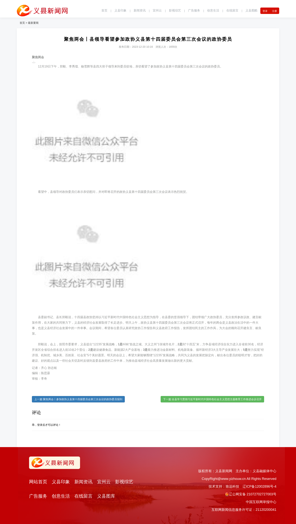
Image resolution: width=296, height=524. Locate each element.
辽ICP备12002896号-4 (259, 486)
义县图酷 (251, 10)
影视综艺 (175, 10)
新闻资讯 (139, 10)
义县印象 (120, 10)
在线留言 (232, 10)
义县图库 (106, 496)
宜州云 (157, 10)
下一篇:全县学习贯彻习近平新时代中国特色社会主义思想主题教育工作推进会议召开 (212, 399)
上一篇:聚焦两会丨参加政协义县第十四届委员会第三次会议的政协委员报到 (78, 399)
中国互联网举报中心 (261, 502)
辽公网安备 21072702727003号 (252, 494)
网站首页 (38, 481)
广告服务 (194, 10)
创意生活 (213, 10)
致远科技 (232, 486)
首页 (104, 10)
